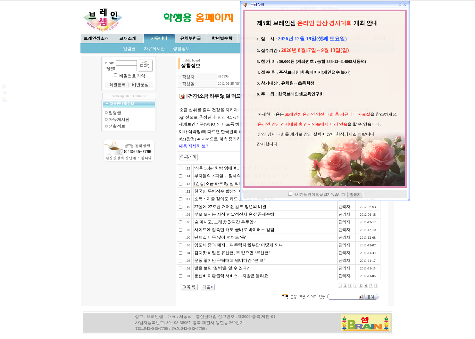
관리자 (223, 76)
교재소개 (127, 38)
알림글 (129, 48)
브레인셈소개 (96, 38)
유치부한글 (190, 38)
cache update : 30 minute (129, 96)
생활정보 (181, 48)
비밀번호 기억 (132, 75)
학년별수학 (222, 38)
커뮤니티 (159, 38)
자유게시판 (154, 48)
